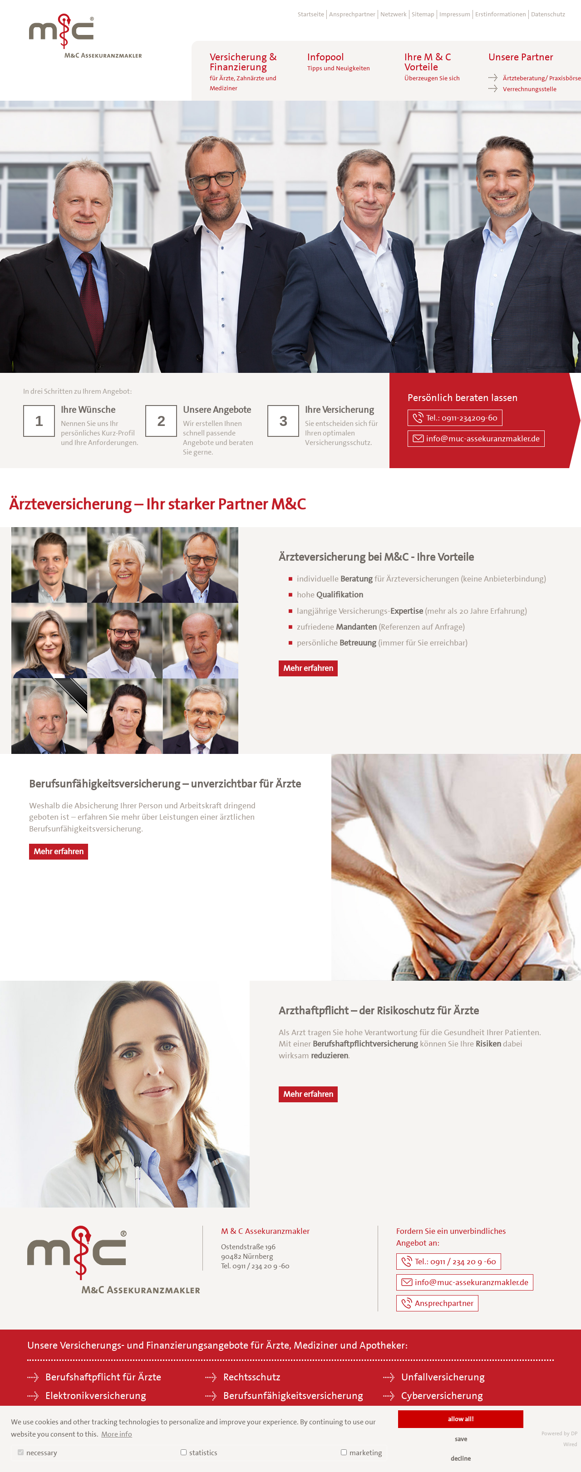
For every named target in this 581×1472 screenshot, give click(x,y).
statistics (199, 1452)
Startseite (311, 14)
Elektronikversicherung (95, 1395)
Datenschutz (548, 14)
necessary (37, 1452)
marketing (361, 1452)
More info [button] (116, 1434)
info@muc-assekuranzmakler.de (483, 438)
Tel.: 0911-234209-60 (461, 417)
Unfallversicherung (443, 1377)
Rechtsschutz (252, 1377)
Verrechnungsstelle (529, 89)
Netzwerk (393, 14)
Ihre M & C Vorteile (432, 67)
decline (461, 1458)
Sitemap (423, 14)
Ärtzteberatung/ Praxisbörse (542, 78)
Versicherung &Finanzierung (243, 72)
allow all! (460, 1419)
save (461, 1439)
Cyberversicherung (442, 1395)
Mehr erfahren (308, 668)
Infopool (338, 62)
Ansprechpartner (352, 14)
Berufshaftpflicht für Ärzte (103, 1377)
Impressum (454, 14)
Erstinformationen (500, 14)
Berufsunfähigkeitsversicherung (293, 1395)
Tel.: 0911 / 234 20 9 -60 (455, 1261)
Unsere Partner (520, 57)
